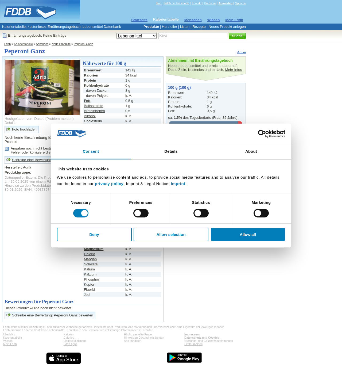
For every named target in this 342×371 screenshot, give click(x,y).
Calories (69, 337)
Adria (241, 52)
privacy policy (109, 183)
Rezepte (199, 27)
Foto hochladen (24, 129)
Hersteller (169, 27)
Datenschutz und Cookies (201, 337)
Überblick (9, 334)
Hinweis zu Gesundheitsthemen (144, 337)
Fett (87, 101)
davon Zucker (97, 91)
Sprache (240, 3)
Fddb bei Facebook (176, 3)
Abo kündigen (132, 340)
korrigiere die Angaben (47, 152)
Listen (185, 27)
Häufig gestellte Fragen (138, 334)
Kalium (89, 269)
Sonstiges (42, 43)
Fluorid (89, 290)
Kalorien (69, 334)
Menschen (193, 20)
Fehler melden (193, 344)
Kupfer (89, 284)
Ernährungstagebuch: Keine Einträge (37, 35)
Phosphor (91, 279)
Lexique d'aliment (75, 340)
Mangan (90, 259)
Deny (94, 234)
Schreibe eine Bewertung (32, 160)
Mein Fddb (234, 20)
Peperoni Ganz (83, 43)
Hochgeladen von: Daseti (24, 119)
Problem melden (59, 119)
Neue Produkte (61, 43)
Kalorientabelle (166, 19)
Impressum (192, 334)
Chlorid (89, 254)
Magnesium (93, 249)
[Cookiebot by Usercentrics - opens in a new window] (262, 134)
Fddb (7, 43)
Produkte (151, 27)
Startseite (139, 20)
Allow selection (170, 234)
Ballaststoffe (93, 106)
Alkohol (90, 116)
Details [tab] (171, 151)
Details (10, 123)
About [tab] (251, 151)
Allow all (248, 234)
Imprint (178, 183)
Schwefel (91, 264)
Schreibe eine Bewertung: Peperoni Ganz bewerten (52, 315)
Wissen (213, 20)
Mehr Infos (233, 70)
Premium (210, 3)
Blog (158, 3)
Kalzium (90, 274)
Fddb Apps (70, 344)
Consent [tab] (91, 151)
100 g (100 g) (179, 87)
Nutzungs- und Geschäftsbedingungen (208, 340)
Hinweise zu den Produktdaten (29, 185)
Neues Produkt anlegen (227, 27)
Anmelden (225, 3)
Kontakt (196, 3)
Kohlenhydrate (96, 85)
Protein (90, 80)
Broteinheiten (94, 111)
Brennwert (93, 70)
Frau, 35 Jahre (224, 118)
